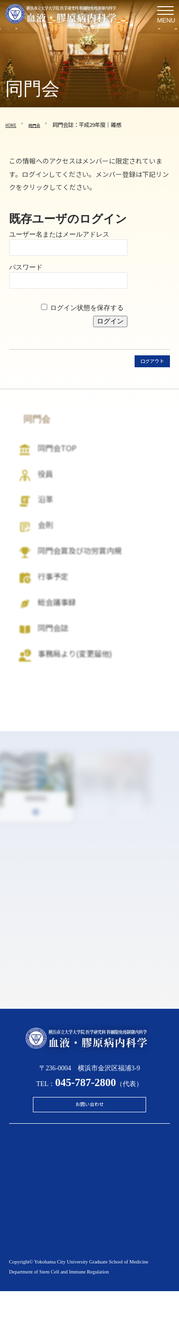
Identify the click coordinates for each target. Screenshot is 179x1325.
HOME (13, 124)
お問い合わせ (90, 1135)
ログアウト (147, 362)
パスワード (25, 267)
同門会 (41, 124)
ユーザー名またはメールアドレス (59, 234)
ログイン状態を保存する (87, 307)
